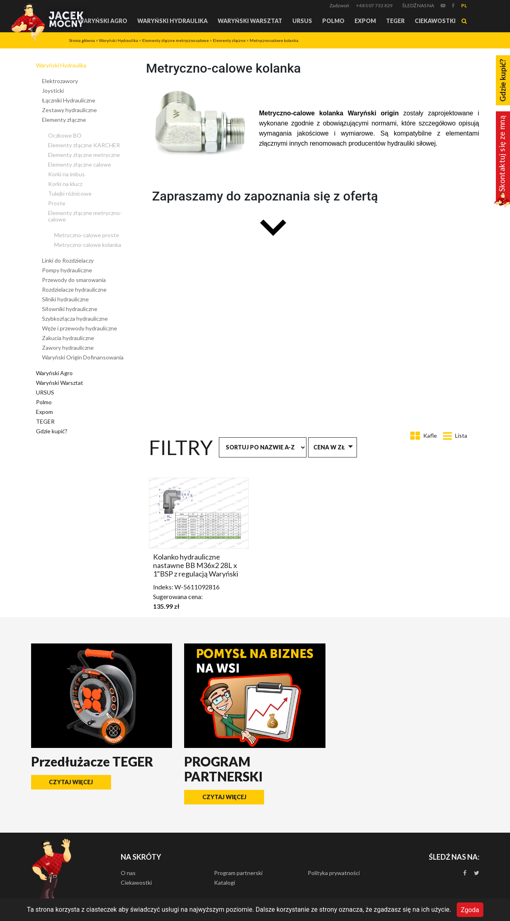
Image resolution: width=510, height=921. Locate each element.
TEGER (395, 20)
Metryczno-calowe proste (86, 235)
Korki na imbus (66, 174)
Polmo (333, 20)
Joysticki (53, 90)
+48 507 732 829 (374, 5)
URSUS (302, 20)
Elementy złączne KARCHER (84, 145)
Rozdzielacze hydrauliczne (74, 289)
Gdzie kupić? (51, 431)
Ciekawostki (435, 20)
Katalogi (224, 882)
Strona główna (82, 40)
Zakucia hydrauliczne (68, 337)
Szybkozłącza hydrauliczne (75, 318)
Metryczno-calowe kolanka (274, 40)
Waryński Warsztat (250, 20)
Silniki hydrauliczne (65, 299)
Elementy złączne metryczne (84, 154)
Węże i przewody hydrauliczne (79, 328)
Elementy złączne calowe (79, 164)
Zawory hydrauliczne (68, 347)
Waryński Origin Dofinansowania (83, 357)
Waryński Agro (102, 20)
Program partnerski (238, 872)
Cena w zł (329, 447)
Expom (365, 20)
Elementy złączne (229, 40)
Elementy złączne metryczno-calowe (175, 40)
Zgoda (470, 909)
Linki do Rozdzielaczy (68, 260)
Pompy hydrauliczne (67, 270)
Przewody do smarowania (74, 279)
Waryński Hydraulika (172, 20)
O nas (128, 872)
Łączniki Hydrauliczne (68, 100)
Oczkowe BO (65, 135)
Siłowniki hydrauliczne (69, 308)
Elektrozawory (60, 80)
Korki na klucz (65, 183)
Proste (56, 203)
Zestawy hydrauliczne (69, 110)
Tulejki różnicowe (70, 193)
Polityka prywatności (334, 872)
